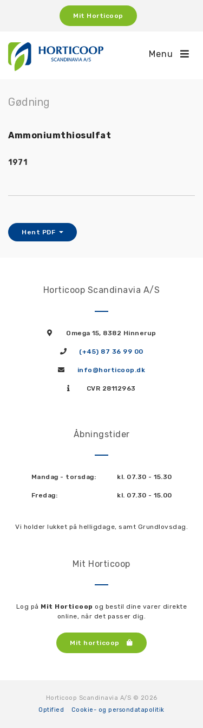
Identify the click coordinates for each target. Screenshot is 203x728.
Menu (169, 54)
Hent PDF (39, 232)
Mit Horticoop (98, 16)
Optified (51, 709)
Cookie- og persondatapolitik (118, 709)
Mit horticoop (101, 643)
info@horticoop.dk (111, 370)
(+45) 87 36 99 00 (111, 351)
